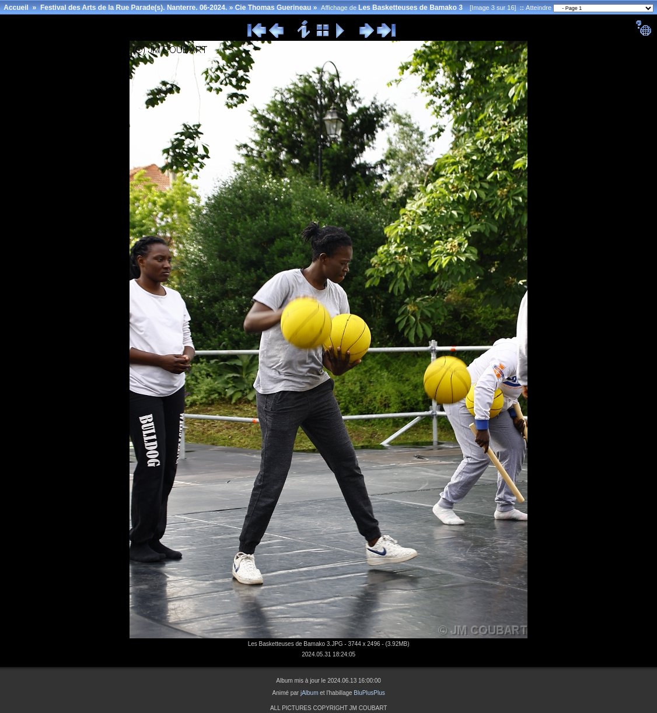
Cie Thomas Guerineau (273, 8)
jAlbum (309, 693)
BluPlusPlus (369, 693)
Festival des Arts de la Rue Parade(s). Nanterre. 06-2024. (133, 8)
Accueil (16, 8)
